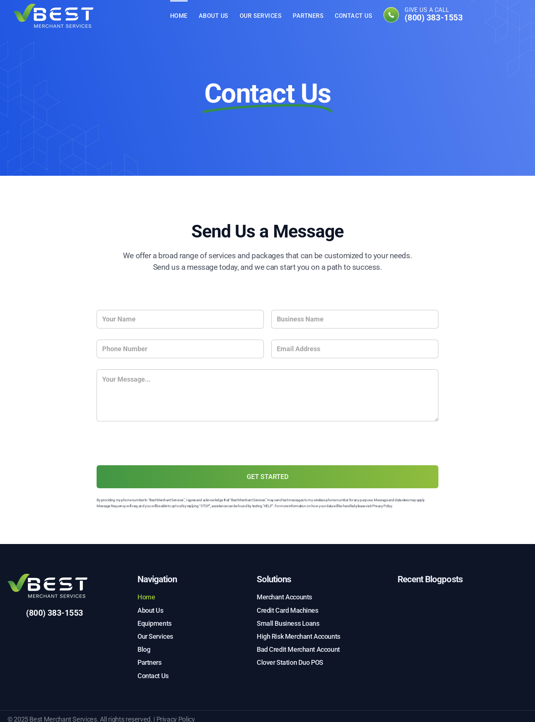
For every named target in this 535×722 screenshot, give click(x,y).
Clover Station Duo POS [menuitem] (290, 662)
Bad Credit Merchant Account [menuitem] (298, 649)
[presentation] (153, 458)
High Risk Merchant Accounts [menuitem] (298, 636)
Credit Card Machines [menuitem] (287, 610)
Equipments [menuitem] (154, 623)
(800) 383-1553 (54, 613)
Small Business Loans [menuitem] (288, 623)
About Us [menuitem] (213, 15)
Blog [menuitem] (143, 649)
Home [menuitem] (179, 15)
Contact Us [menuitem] (353, 15)
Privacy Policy (382, 506)
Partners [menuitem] (308, 15)
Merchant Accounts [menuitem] (284, 597)
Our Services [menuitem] (261, 15)
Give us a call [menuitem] (434, 15)
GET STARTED (268, 476)
